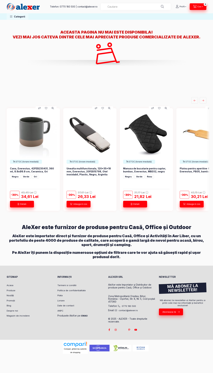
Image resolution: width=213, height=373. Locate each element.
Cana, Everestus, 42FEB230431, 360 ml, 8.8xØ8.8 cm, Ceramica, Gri (32, 170)
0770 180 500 (67, 6)
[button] (17, 16)
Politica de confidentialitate (71, 290)
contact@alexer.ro (87, 6)
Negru (15, 176)
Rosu (149, 176)
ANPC (60, 310)
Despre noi (12, 310)
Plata (60, 295)
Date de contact (65, 305)
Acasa (10, 285)
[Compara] (39, 108)
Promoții (11, 300)
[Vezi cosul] (198, 6)
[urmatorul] (203, 100)
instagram (115, 329)
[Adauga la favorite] (46, 108)
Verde (26, 176)
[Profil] (181, 6)
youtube (135, 329)
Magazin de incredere (18, 315)
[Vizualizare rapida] (52, 108)
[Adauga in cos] (79, 204)
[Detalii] (22, 204)
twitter (122, 329)
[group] (106, 159)
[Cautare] (162, 6)
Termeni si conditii (66, 285)
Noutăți (10, 295)
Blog (9, 305)
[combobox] (136, 6)
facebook (109, 329)
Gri (35, 176)
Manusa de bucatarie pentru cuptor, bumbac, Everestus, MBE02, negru (144, 170)
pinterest (129, 329)
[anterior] (194, 100)
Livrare (61, 300)
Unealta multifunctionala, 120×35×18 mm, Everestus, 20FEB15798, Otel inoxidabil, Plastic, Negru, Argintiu (89, 171)
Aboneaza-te (169, 312)
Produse (11, 290)
